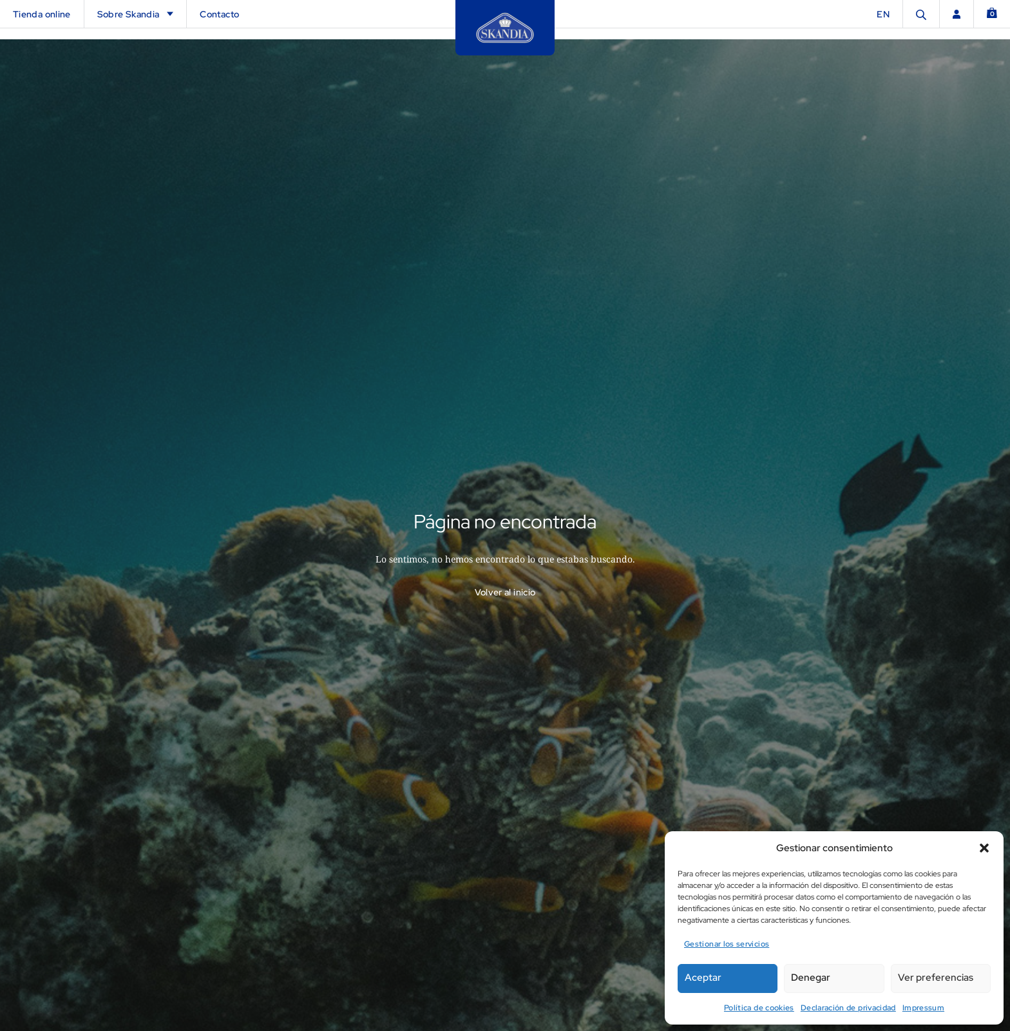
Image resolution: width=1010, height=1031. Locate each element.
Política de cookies (759, 1008)
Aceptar (703, 977)
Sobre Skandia (135, 14)
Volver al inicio (505, 580)
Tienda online (42, 14)
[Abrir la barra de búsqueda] (921, 14)
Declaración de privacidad (848, 1008)
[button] (984, 848)
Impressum (923, 1008)
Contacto (219, 14)
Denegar (810, 977)
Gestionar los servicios (726, 944)
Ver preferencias (935, 977)
